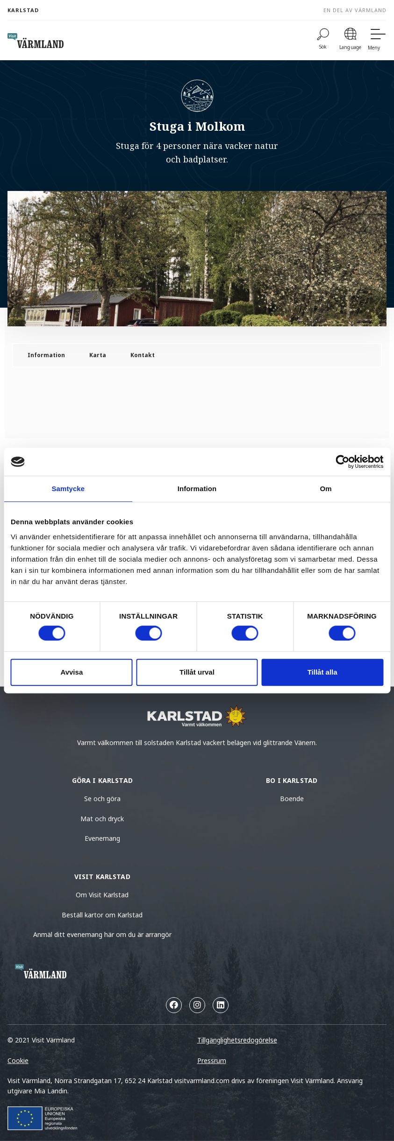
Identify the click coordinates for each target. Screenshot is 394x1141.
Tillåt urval (197, 672)
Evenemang (102, 838)
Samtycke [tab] (68, 489)
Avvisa (71, 672)
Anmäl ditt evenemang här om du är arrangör (102, 934)
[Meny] (377, 40)
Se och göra (102, 798)
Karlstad (23, 10)
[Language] (350, 40)
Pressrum (211, 1060)
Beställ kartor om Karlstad (102, 914)
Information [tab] (197, 489)
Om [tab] (326, 489)
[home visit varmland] (35, 40)
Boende (292, 798)
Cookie (18, 1060)
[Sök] (323, 40)
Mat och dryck (102, 818)
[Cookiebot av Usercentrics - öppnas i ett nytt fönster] (342, 462)
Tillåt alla (322, 672)
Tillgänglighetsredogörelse (237, 1039)
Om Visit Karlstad (102, 894)
